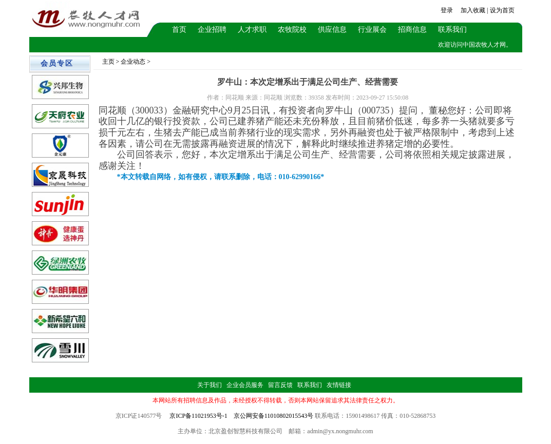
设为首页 (502, 10)
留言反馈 (280, 385)
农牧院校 (292, 29)
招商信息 (412, 29)
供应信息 (332, 29)
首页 (179, 29)
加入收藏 (473, 10)
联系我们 (452, 29)
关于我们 (209, 385)
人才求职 (252, 29)
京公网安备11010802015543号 (274, 415)
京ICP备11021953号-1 (198, 415)
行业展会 (372, 29)
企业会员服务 (244, 385)
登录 (447, 10)
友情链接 (339, 385)
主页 (108, 61)
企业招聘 (212, 29)
